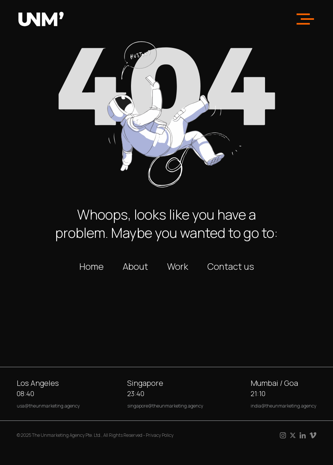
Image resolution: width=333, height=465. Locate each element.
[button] (305, 19)
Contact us (230, 266)
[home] (41, 19)
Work (177, 266)
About (135, 266)
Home (91, 266)
